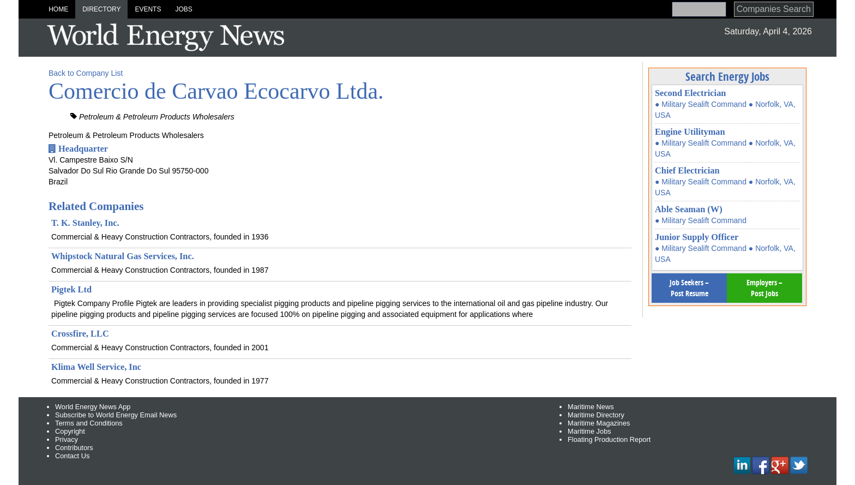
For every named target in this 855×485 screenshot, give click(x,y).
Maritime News (591, 407)
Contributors (74, 448)
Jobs (183, 9)
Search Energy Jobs (727, 76)
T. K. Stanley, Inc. (85, 223)
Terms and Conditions (89, 423)
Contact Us (72, 456)
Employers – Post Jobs (764, 287)
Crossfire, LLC (80, 333)
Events (148, 9)
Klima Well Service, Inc (96, 367)
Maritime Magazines (599, 423)
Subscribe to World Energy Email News (116, 415)
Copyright (70, 431)
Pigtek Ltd (71, 289)
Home (58, 9)
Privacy (66, 439)
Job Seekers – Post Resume (689, 287)
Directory (101, 9)
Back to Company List (86, 73)
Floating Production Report (609, 439)
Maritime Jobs (589, 431)
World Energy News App (92, 407)
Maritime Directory (596, 415)
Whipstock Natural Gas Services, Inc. (122, 256)
